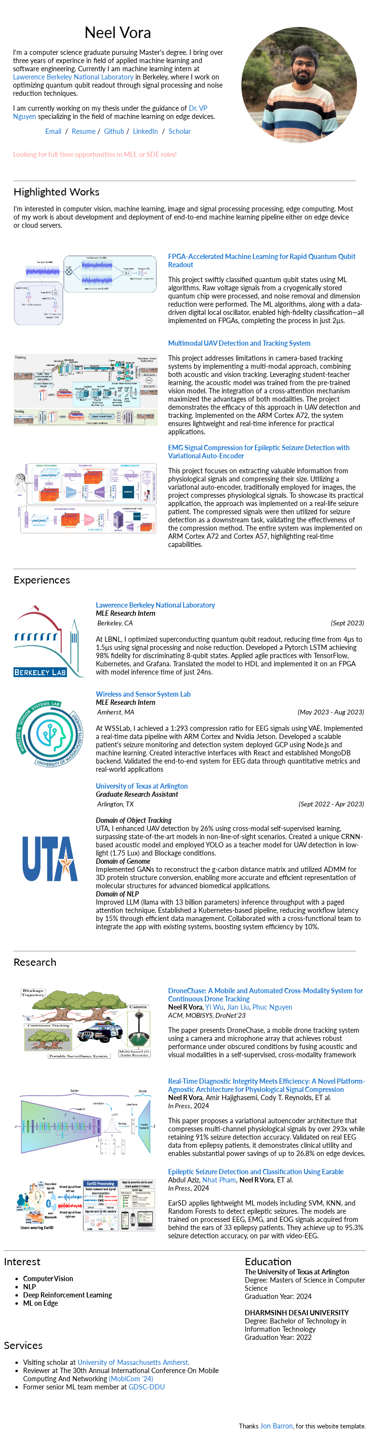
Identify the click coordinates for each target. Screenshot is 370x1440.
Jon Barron (276, 1426)
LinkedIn (145, 131)
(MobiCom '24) (131, 1379)
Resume (83, 131)
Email (53, 131)
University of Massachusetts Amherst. (133, 1362)
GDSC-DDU (147, 1387)
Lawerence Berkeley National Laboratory (73, 77)
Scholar (180, 131)
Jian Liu (238, 1007)
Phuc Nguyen (272, 1007)
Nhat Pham (219, 1180)
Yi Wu (214, 1007)
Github (114, 131)
